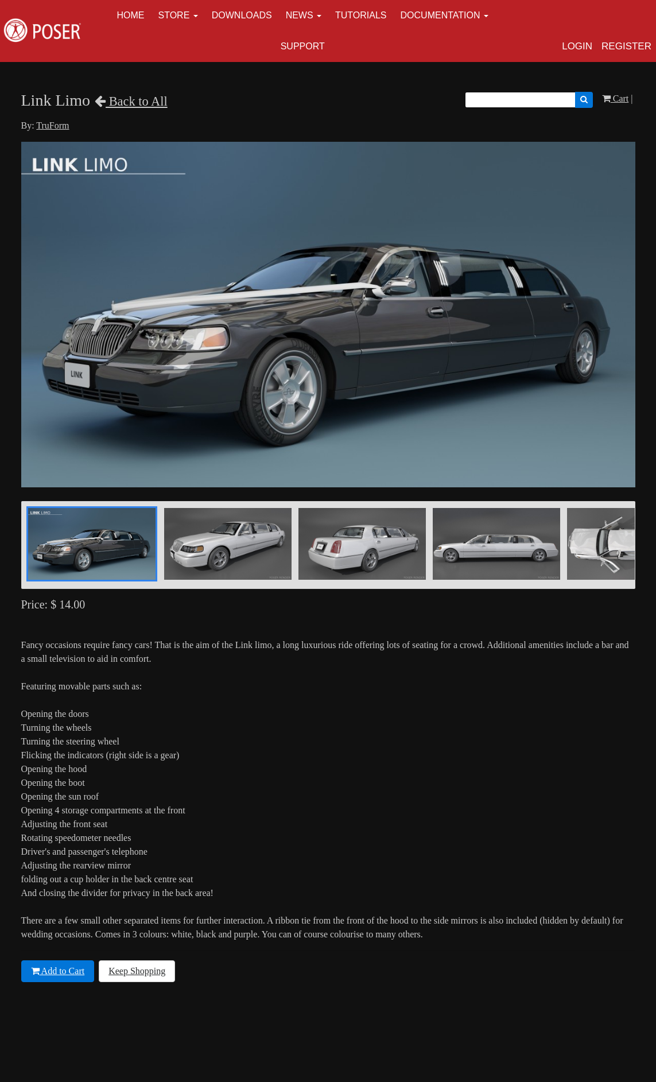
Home (131, 15)
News (299, 15)
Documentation (440, 15)
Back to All (131, 101)
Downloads (242, 15)
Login (577, 46)
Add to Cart (58, 971)
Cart (615, 98)
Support (303, 46)
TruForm (52, 125)
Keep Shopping (136, 971)
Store (174, 15)
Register (626, 46)
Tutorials (361, 15)
